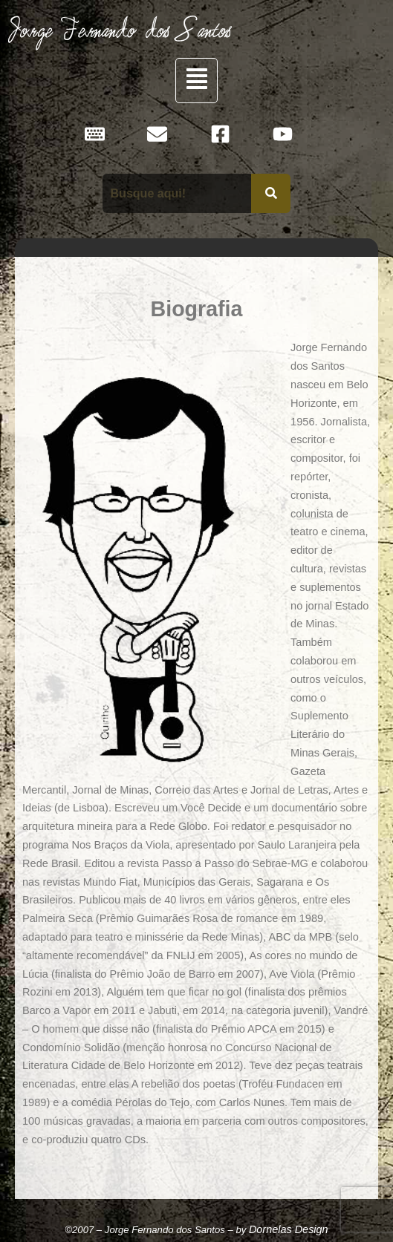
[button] (196, 80)
